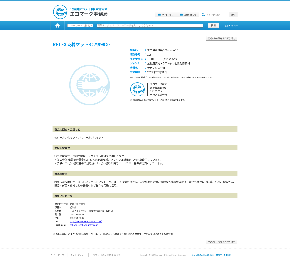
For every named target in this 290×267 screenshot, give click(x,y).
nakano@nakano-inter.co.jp (84, 224)
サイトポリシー (78, 254)
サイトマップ (57, 254)
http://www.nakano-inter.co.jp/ (86, 221)
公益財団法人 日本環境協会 (106, 254)
